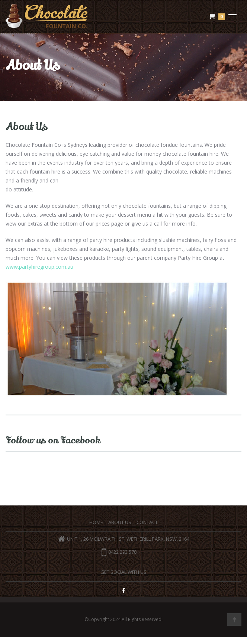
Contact (147, 522)
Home (96, 522)
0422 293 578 (119, 552)
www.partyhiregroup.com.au (39, 266)
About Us (119, 522)
